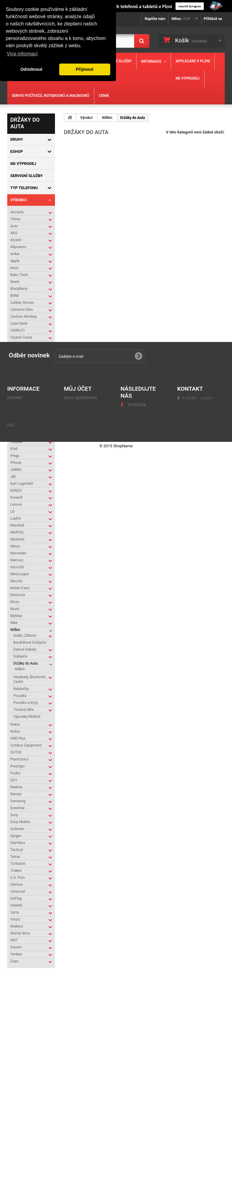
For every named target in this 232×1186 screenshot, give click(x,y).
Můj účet (78, 1086)
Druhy (16, 139)
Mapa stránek (20, 1137)
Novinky (15, 1095)
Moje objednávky (81, 1095)
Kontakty (24, 999)
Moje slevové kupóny (84, 1124)
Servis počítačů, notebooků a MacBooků (50, 96)
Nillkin (20, 669)
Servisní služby (117, 61)
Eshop (16, 151)
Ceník (104, 96)
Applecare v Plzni (193, 61)
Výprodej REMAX (26, 717)
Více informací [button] (22, 53)
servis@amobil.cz (197, 1137)
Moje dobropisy (79, 1103)
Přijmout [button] (84, 69)
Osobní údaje (76, 1117)
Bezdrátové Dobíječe (29, 642)
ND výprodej (187, 78)
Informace (151, 61)
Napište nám (155, 19)
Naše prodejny (29, 1017)
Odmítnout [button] (31, 69)
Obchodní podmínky (33, 1008)
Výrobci (18, 200)
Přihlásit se (213, 19)
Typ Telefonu (24, 188)
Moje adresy (76, 1110)
